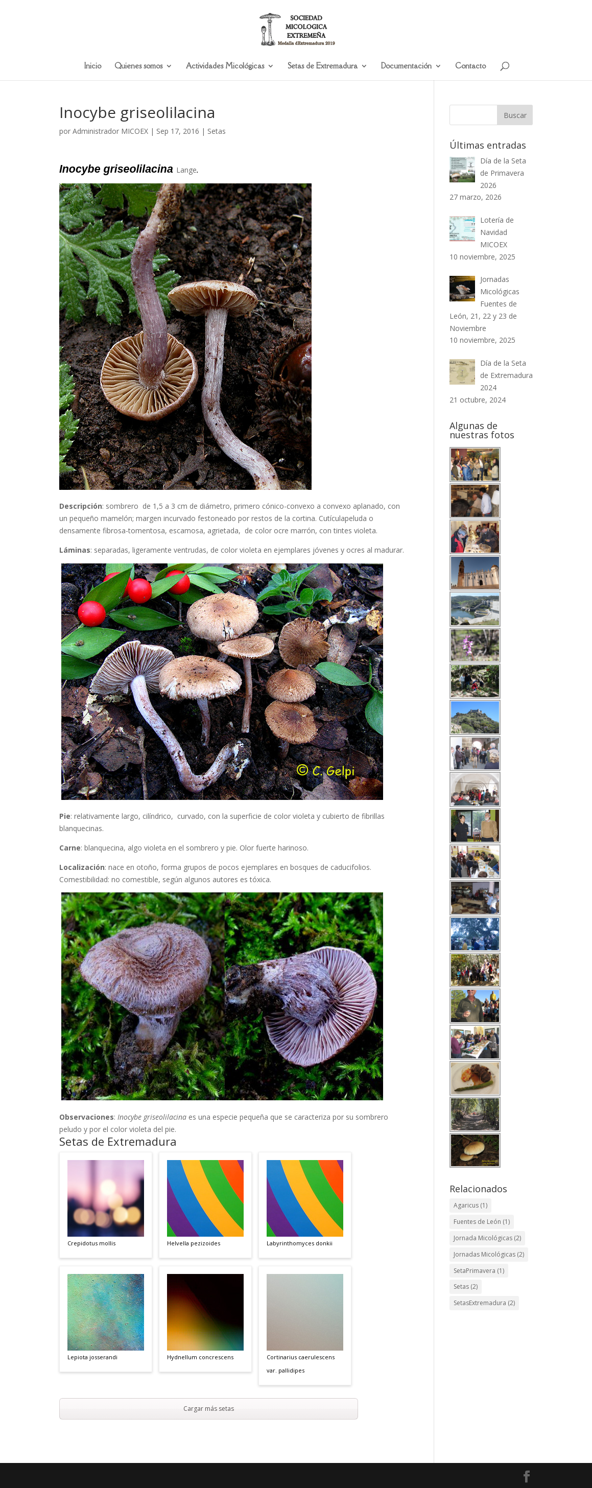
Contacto (470, 66)
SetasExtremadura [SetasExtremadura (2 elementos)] (484, 1302)
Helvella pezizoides (193, 1243)
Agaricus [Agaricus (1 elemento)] (470, 1205)
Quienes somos (138, 66)
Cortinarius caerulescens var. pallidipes (301, 1364)
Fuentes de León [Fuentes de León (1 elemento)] (482, 1221)
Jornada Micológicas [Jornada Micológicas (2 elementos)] (487, 1238)
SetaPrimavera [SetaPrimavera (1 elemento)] (479, 1270)
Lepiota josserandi (92, 1358)
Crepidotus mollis (91, 1243)
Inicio (92, 66)
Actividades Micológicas (225, 66)
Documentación (406, 66)
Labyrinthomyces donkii (300, 1243)
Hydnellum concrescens (200, 1358)
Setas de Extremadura (323, 66)
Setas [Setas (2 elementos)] (466, 1286)
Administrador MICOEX (110, 131)
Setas (216, 131)
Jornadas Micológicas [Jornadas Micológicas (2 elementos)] (489, 1254)
